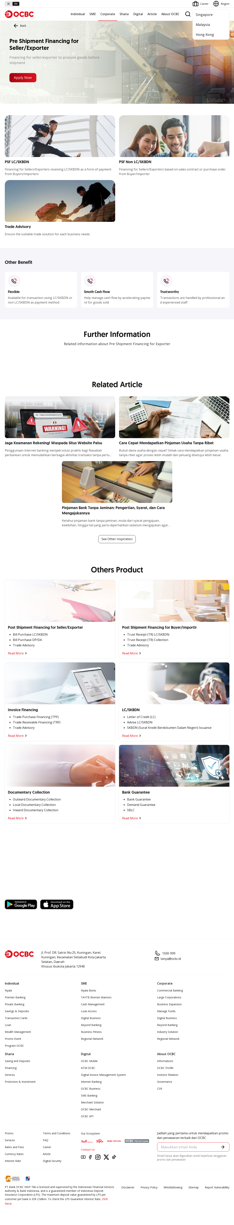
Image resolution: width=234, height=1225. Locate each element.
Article (152, 14)
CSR (159, 1088)
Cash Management (93, 1004)
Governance (164, 1081)
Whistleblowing (173, 1187)
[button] (222, 1146)
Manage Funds (166, 1011)
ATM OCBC (88, 1068)
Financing (11, 1068)
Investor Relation (167, 1075)
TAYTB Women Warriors (96, 997)
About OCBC (170, 14)
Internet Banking (91, 1081)
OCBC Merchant (91, 1109)
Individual (78, 14)
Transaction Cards (16, 1018)
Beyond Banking (91, 1025)
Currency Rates (14, 1154)
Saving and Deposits (17, 1061)
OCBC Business (90, 1088)
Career (47, 1147)
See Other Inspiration (117, 539)
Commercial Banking (170, 990)
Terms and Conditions (56, 1133)
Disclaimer (127, 1187)
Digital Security (52, 1161)
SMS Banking (89, 1095)
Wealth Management (18, 1032)
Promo (9, 1133)
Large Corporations (169, 997)
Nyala (8, 990)
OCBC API (87, 1116)
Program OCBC (14, 1045)
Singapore (204, 14)
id (8, 3)
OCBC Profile (165, 1068)
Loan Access (89, 1011)
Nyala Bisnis (88, 990)
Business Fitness (91, 1032)
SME (92, 14)
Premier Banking (15, 997)
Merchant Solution (92, 1102)
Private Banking (14, 1004)
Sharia (124, 14)
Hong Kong (205, 34)
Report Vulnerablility (217, 1187)
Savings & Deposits (17, 1011)
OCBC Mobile (89, 1061)
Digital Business (91, 1018)
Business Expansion (169, 1004)
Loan (8, 1025)
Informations (165, 1061)
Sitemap (193, 1187)
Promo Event (13, 1039)
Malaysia (203, 24)
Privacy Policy (149, 1187)
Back (19, 26)
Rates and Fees (14, 1147)
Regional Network (92, 1039)
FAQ (45, 1140)
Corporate (107, 14)
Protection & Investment (20, 1081)
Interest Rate (13, 1161)
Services (10, 1075)
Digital (138, 14)
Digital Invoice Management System (103, 1075)
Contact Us (88, 1149)
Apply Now (23, 77)
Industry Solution (167, 1032)
